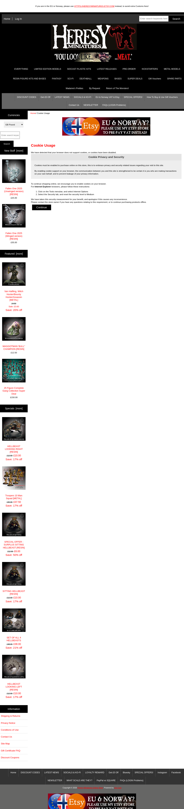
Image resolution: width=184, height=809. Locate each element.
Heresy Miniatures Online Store (90, 788)
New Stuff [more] (13, 150)
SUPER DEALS (135, 78)
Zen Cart (117, 788)
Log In (18, 18)
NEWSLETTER (91, 105)
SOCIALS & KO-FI (82, 97)
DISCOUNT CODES (26, 97)
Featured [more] (14, 253)
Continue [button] (42, 207)
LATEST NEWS (62, 97)
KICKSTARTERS (150, 69)
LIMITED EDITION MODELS (47, 69)
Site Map (5, 743)
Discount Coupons (10, 757)
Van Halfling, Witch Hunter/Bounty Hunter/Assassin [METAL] (14, 281)
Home (7, 18)
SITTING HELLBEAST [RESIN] (14, 578)
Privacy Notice (8, 723)
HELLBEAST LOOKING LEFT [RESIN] (14, 673)
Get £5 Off (45, 97)
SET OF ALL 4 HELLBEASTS (14, 625)
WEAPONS (103, 78)
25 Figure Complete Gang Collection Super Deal (14, 377)
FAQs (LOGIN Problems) (114, 105)
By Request (94, 88)
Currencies (14, 115)
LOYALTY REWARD (94, 772)
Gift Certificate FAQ (10, 750)
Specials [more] (14, 408)
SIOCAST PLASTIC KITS (79, 69)
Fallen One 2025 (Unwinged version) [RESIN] (14, 177)
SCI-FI (71, 78)
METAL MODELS (172, 69)
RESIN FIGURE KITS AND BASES (29, 78)
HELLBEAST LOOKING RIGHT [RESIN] (14, 435)
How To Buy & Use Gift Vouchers (162, 97)
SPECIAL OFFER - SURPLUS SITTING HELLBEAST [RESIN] (14, 531)
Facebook (176, 772)
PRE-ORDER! (129, 69)
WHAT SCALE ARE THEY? (79, 780)
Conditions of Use (10, 730)
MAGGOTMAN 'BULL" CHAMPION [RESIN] (14, 333)
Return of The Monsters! (117, 88)
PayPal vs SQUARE (106, 780)
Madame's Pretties (74, 88)
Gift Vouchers (154, 78)
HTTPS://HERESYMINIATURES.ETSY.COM (94, 6)
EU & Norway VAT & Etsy (107, 97)
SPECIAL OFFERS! (133, 97)
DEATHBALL (85, 78)
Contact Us (74, 105)
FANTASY (57, 78)
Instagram (162, 772)
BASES (118, 78)
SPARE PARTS (174, 78)
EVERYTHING (21, 69)
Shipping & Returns (10, 716)
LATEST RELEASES (107, 69)
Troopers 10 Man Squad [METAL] (14, 483)
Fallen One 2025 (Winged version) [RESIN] (14, 222)
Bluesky (126, 772)
